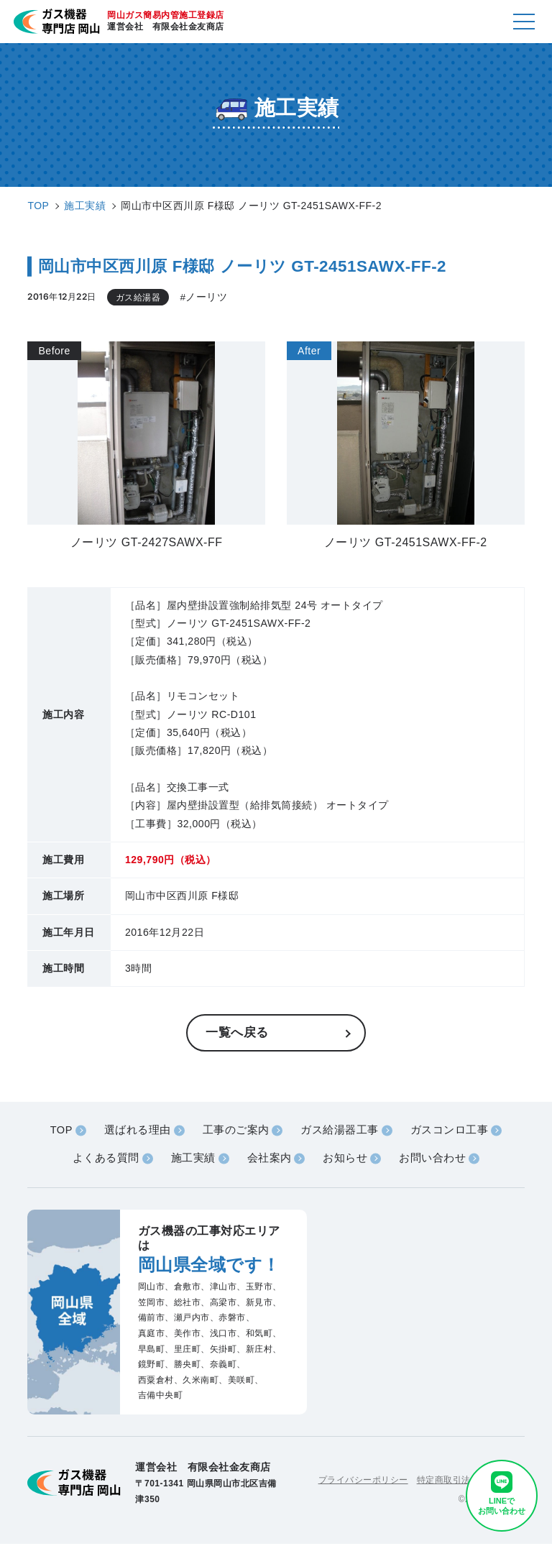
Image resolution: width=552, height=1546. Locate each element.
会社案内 (269, 1160)
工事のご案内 (236, 1132)
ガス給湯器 (138, 297)
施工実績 (192, 1160)
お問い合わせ (433, 1160)
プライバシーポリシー (363, 1481)
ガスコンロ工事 (450, 1132)
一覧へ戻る (239, 1033)
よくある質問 (104, 1160)
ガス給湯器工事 (340, 1132)
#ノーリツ (203, 297)
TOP (60, 1132)
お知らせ (345, 1160)
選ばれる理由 (137, 1132)
